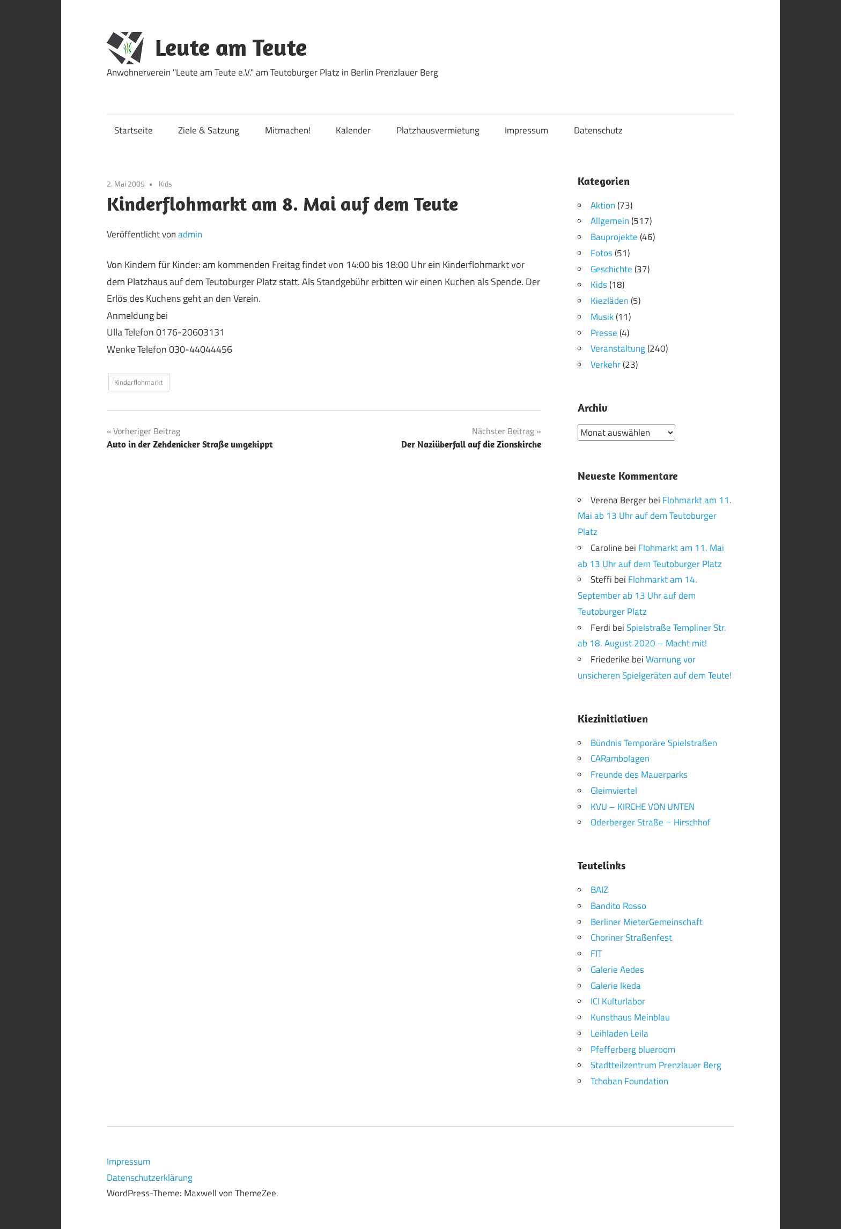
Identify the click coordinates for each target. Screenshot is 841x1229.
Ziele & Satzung (208, 130)
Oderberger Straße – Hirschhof (651, 822)
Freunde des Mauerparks (639, 774)
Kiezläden (610, 301)
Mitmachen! (288, 130)
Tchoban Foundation (629, 1081)
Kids (165, 183)
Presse (604, 333)
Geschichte (611, 269)
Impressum (526, 130)
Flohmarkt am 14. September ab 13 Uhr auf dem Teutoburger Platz (637, 595)
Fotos (602, 253)
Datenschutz (598, 130)
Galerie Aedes (617, 969)
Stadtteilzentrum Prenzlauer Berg (656, 1065)
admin (190, 234)
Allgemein (610, 221)
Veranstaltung (618, 348)
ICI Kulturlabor (618, 1001)
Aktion (603, 205)
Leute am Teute (231, 47)
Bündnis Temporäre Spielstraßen (654, 742)
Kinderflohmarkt (138, 382)
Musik (602, 317)
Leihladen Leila (619, 1033)
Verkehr (606, 364)
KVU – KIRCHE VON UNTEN (643, 806)
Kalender (353, 130)
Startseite (133, 130)
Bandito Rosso (618, 905)
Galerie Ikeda (616, 985)
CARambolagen (620, 758)
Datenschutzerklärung (150, 1177)
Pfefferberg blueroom (633, 1049)
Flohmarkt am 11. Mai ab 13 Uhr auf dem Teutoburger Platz (655, 516)
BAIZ (599, 890)
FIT (596, 953)
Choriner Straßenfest (631, 937)
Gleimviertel (614, 790)
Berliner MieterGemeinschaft (647, 921)
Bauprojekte (614, 237)
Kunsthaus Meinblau (630, 1017)
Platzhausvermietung (437, 130)
